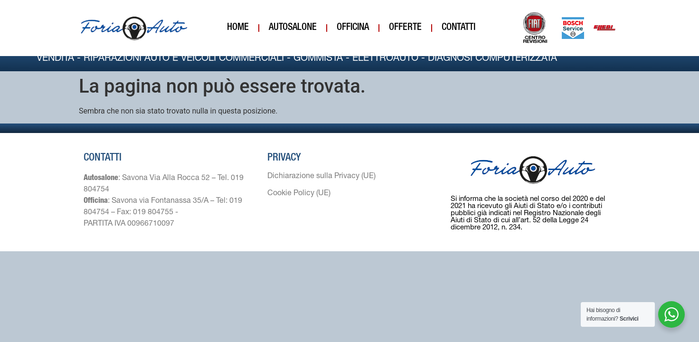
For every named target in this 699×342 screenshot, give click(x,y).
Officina (353, 28)
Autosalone (293, 28)
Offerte (405, 28)
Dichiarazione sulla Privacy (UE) (321, 186)
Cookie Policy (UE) (299, 203)
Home (238, 28)
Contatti (458, 28)
